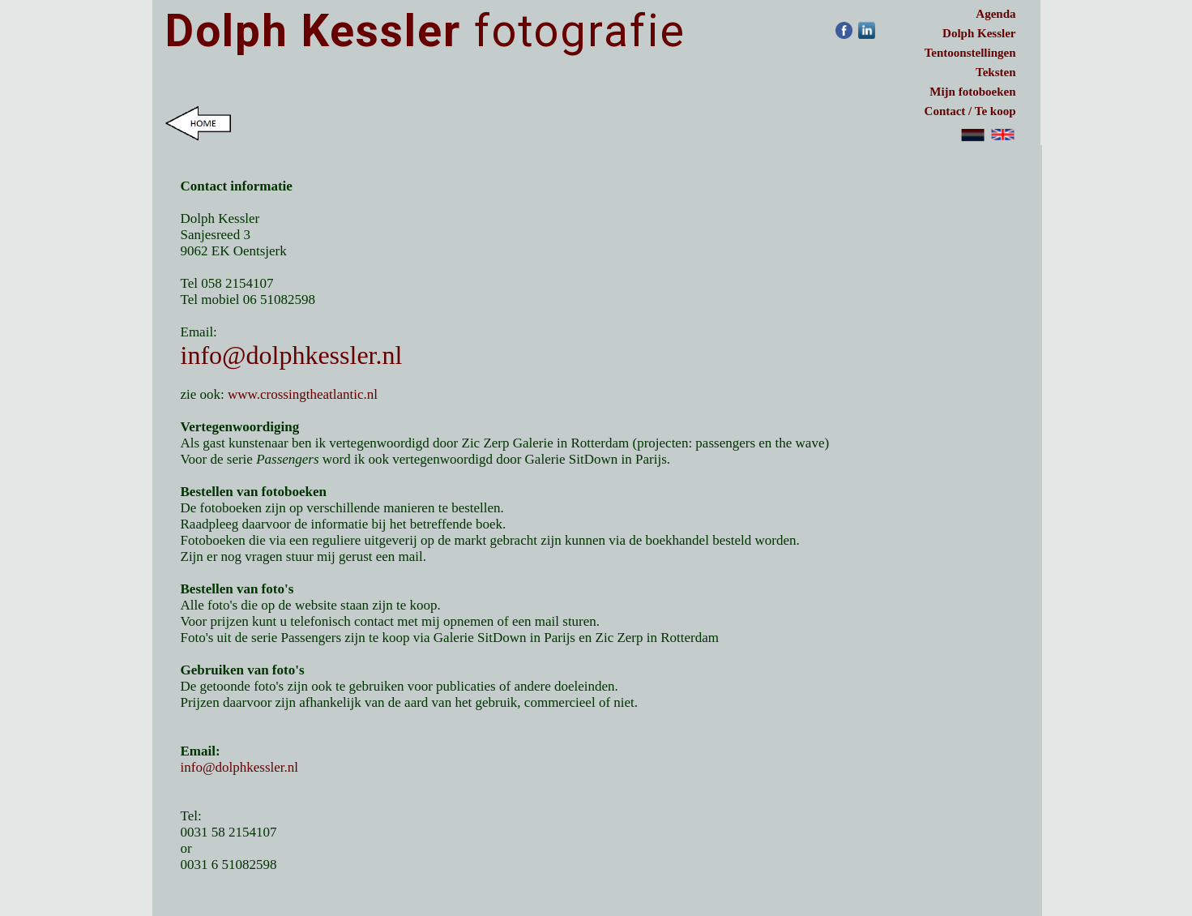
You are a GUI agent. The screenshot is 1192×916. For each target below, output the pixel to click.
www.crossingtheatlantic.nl (303, 394)
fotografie (425, 31)
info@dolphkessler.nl (292, 355)
